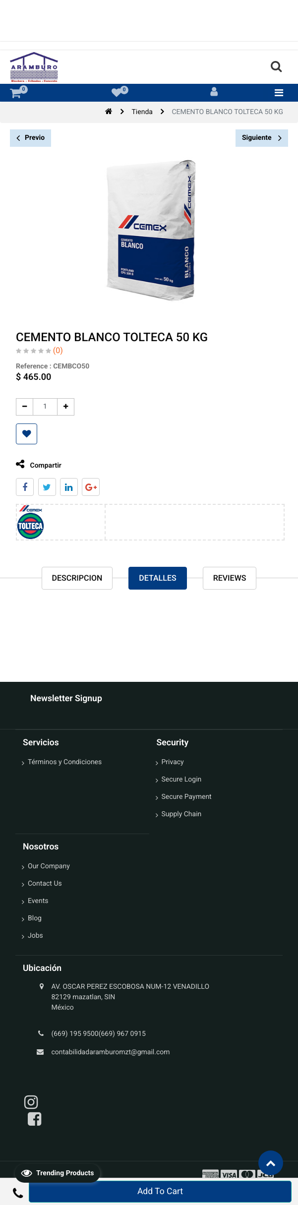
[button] (23, 433)
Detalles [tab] (157, 578)
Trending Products (57, 1172)
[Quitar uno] (21, 407)
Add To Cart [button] (160, 1192)
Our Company (49, 866)
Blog (35, 918)
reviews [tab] (229, 578)
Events (38, 901)
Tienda (142, 112)
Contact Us (45, 884)
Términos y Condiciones (65, 762)
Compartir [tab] (35, 464)
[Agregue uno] (62, 407)
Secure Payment (187, 797)
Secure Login (182, 779)
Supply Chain (182, 814)
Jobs (35, 936)
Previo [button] (30, 138)
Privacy (173, 762)
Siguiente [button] (262, 138)
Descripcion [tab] (77, 578)
